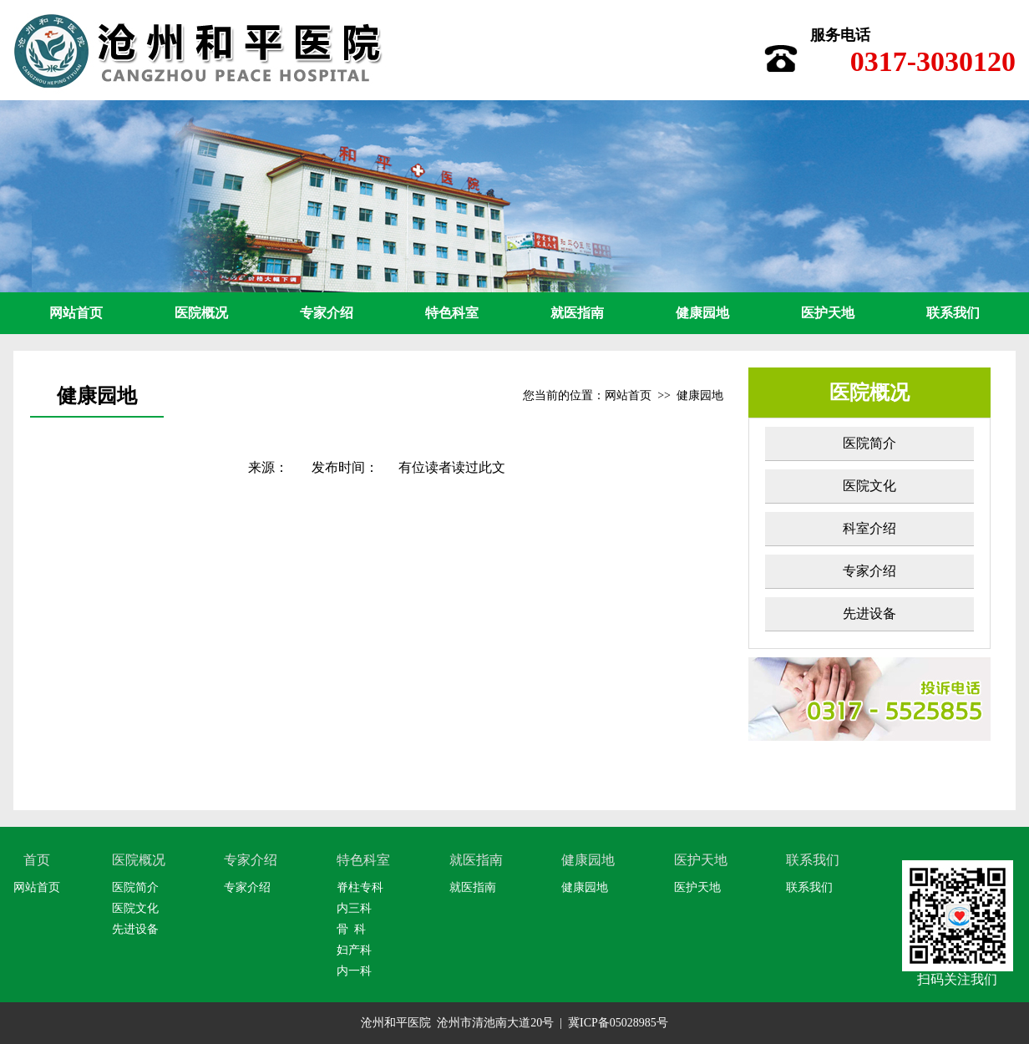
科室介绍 (869, 528)
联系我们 (953, 313)
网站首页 (76, 313)
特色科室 (452, 313)
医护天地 (827, 313)
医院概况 (201, 313)
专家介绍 (326, 313)
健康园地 (702, 313)
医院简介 (869, 443)
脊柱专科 (360, 887)
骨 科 (351, 929)
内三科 (354, 908)
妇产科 (354, 950)
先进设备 (869, 613)
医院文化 (869, 486)
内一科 (354, 971)
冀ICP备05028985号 (618, 1022)
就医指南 (577, 313)
